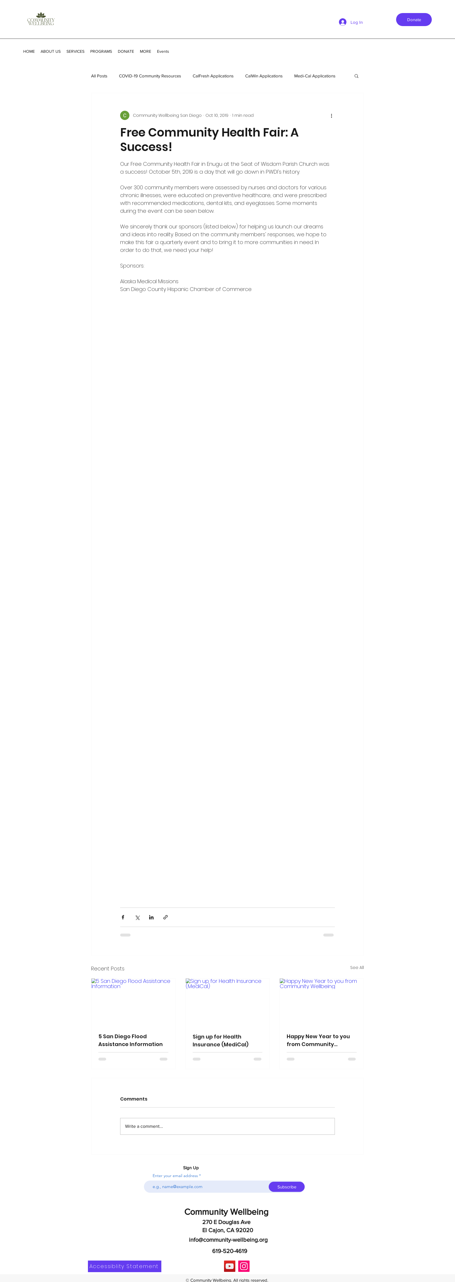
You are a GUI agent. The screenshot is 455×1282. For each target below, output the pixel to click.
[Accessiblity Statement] (124, 1266)
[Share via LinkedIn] (151, 917)
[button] (356, 75)
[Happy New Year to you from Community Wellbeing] (322, 1002)
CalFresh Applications (213, 75)
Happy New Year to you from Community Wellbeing (318, 1040)
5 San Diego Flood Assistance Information (130, 1040)
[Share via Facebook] (123, 917)
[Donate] (414, 19)
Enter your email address (175, 1176)
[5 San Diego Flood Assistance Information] (133, 1002)
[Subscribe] (287, 1187)
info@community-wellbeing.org (228, 1239)
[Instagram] (244, 1266)
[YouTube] (229, 1266)
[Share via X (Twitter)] (137, 917)
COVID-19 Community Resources (150, 75)
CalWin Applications (264, 75)
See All (357, 967)
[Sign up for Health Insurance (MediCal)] (228, 1002)
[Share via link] (165, 917)
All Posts (99, 75)
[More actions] (331, 115)
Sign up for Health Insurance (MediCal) (220, 1040)
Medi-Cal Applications (314, 75)
